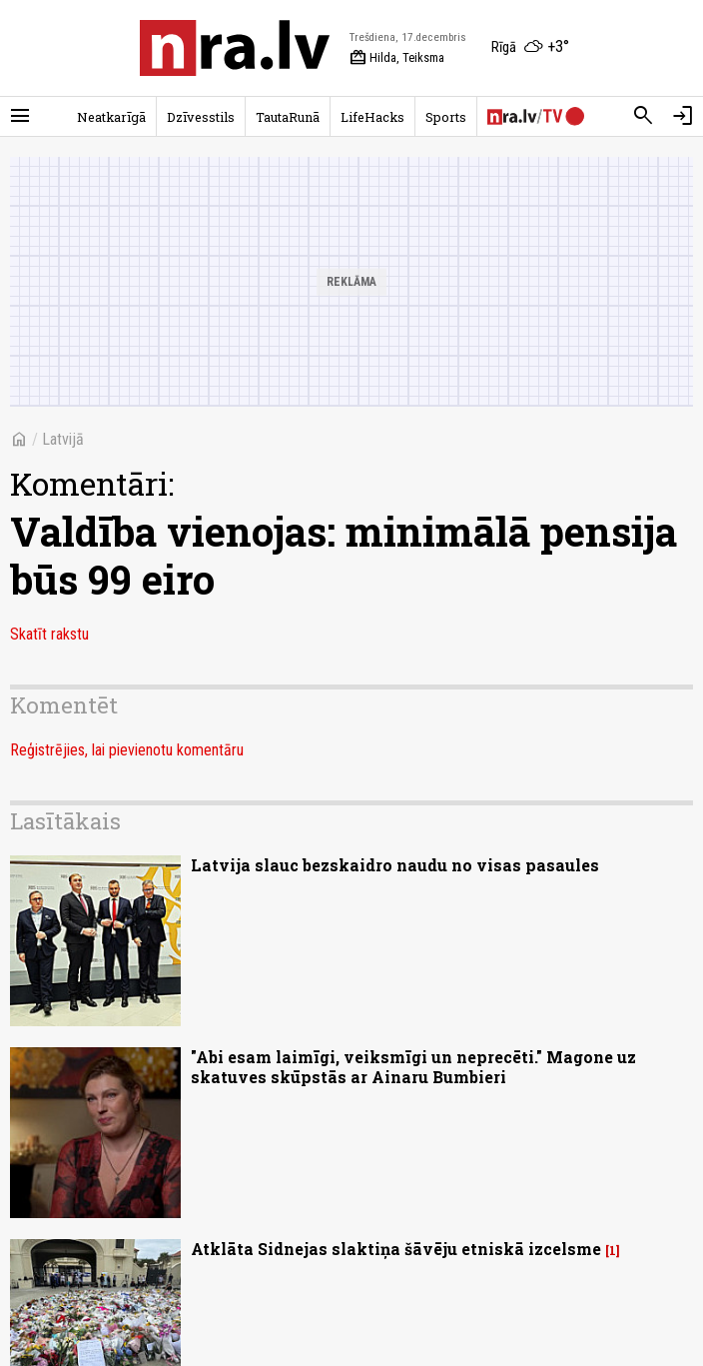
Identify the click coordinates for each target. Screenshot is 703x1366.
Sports (445, 117)
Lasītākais (65, 820)
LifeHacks (372, 117)
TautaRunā (288, 117)
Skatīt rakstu (49, 634)
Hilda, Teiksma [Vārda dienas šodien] (397, 58)
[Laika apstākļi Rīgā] (530, 48)
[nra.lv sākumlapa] (235, 48)
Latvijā (63, 439)
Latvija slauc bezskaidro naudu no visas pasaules (395, 864)
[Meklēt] (643, 116)
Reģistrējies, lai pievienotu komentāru (127, 749)
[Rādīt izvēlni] (20, 116)
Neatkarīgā (111, 117)
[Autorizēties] (683, 116)
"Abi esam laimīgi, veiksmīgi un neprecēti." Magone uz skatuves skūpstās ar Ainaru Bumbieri (413, 1066)
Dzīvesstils (201, 117)
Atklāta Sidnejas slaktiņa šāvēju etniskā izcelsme (396, 1248)
